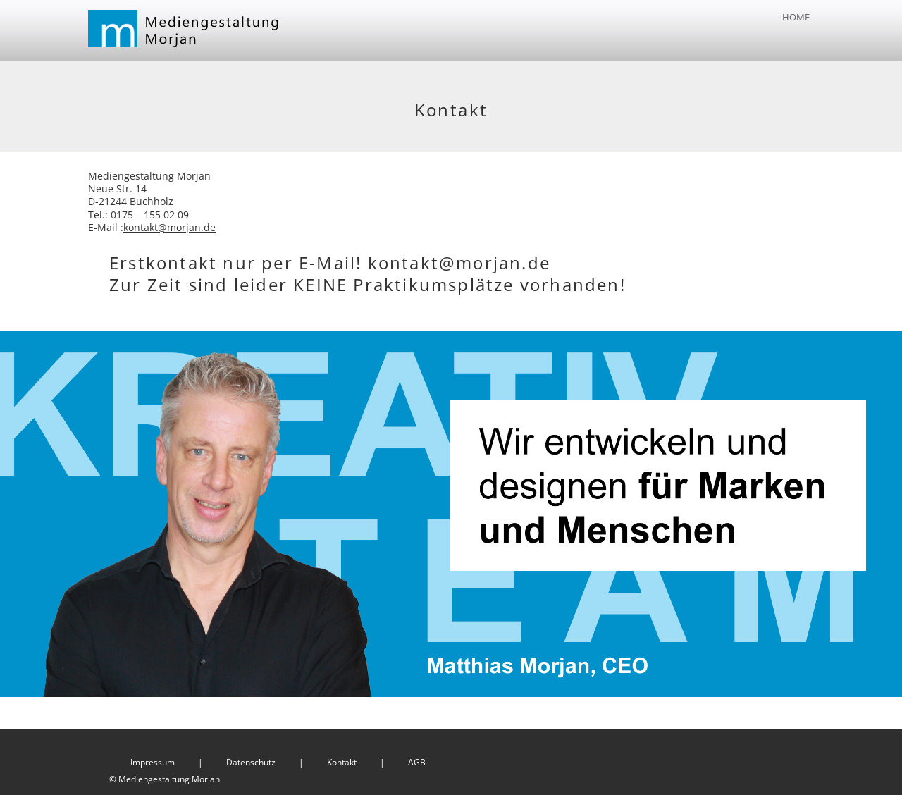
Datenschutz (251, 762)
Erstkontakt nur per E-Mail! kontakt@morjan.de (329, 262)
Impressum (152, 762)
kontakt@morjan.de (169, 227)
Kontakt (342, 762)
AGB (417, 762)
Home (796, 17)
